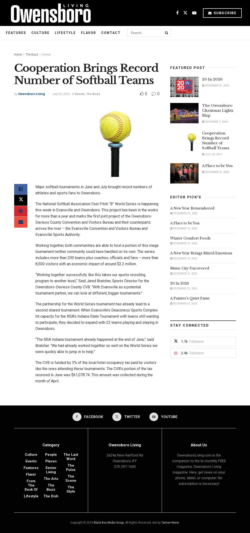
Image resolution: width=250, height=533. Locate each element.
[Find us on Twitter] (185, 13)
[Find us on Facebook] (177, 13)
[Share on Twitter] (20, 201)
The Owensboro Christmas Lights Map (217, 110)
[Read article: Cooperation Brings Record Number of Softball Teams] (184, 141)
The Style (71, 489)
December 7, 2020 (215, 121)
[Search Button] (167, 33)
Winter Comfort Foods (190, 238)
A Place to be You (218, 165)
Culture (40, 33)
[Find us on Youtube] (194, 13)
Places (51, 461)
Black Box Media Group (109, 522)
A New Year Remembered (192, 208)
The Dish (50, 496)
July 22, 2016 (61, 94)
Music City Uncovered (189, 268)
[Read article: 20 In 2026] (184, 87)
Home (18, 54)
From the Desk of (31, 485)
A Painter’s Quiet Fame (190, 298)
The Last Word (71, 456)
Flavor (88, 33)
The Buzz (32, 54)
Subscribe (222, 13)
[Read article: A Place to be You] (184, 173)
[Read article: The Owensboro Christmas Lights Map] (184, 113)
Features (16, 33)
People (51, 454)
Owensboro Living (31, 94)
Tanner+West (170, 522)
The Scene (70, 478)
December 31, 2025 (215, 85)
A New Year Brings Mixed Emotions (201, 253)
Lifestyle (65, 33)
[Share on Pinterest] (20, 212)
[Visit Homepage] (49, 13)
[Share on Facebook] (20, 189)
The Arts (51, 479)
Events (46, 54)
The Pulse (71, 467)
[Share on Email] (20, 223)
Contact (111, 33)
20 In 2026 (212, 79)
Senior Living (50, 470)
